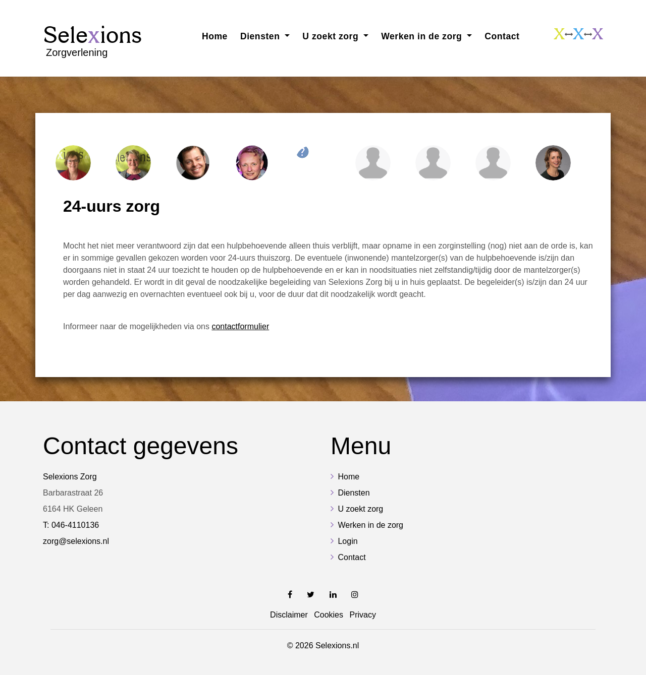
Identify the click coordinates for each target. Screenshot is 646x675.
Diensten (353, 492)
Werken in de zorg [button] (423, 36)
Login (347, 541)
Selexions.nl (337, 645)
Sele (92, 40)
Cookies (328, 614)
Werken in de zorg (370, 525)
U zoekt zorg (360, 509)
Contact (501, 36)
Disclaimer (289, 614)
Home (215, 36)
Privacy (362, 614)
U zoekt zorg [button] (331, 36)
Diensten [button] (261, 36)
